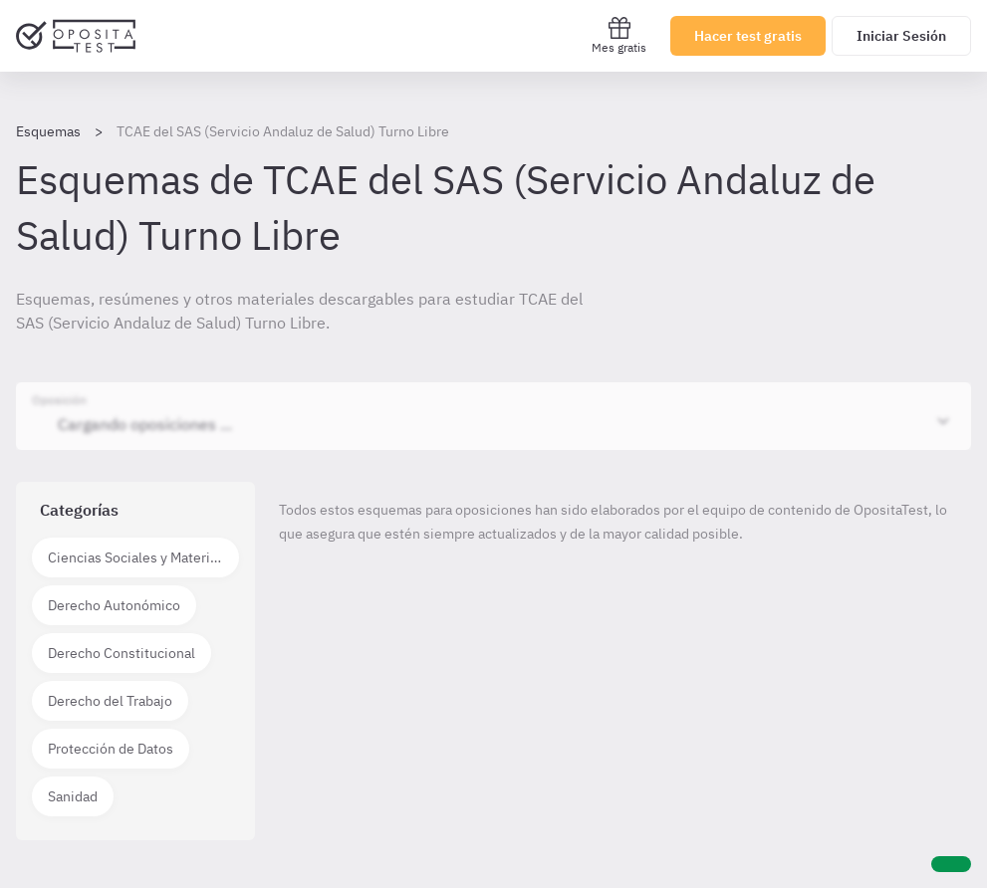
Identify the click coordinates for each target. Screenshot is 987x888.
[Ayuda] (951, 864)
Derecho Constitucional (121, 653)
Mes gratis (619, 35)
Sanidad (73, 796)
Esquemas (48, 131)
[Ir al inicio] (75, 36)
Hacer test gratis (748, 36)
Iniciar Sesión (901, 36)
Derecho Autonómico (114, 605)
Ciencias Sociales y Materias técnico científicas (143, 557)
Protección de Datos (110, 749)
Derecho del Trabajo (110, 701)
